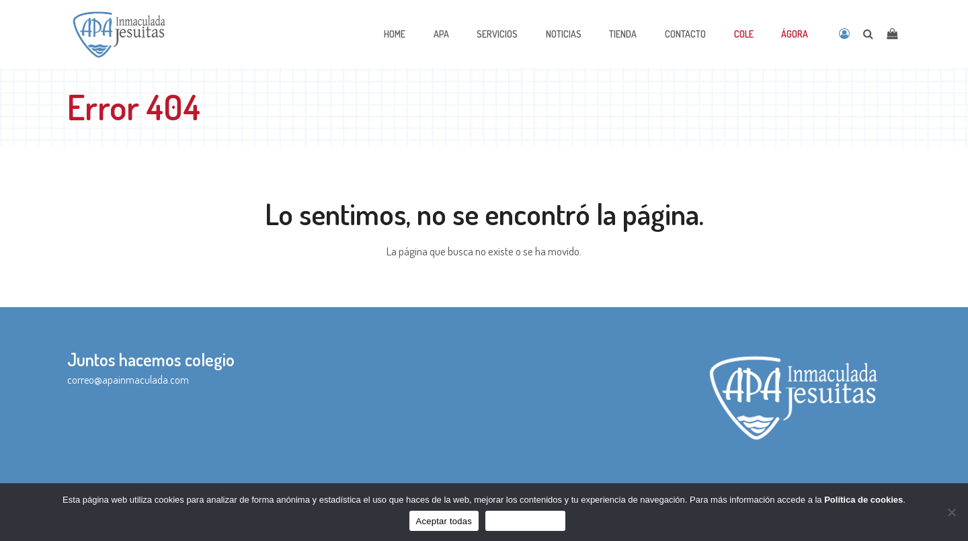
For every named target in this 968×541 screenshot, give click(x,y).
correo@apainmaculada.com (128, 379)
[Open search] (868, 33)
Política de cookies (863, 500)
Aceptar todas (444, 521)
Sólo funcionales (525, 521)
